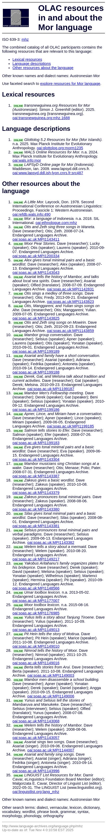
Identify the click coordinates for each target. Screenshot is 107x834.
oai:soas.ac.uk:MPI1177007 (35, 601)
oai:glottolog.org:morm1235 (60, 148)
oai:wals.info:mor (26, 160)
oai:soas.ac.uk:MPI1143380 (35, 509)
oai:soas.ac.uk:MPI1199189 (35, 351)
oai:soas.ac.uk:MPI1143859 (70, 331)
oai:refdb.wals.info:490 (31, 214)
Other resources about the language (42, 68)
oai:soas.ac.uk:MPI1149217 (35, 559)
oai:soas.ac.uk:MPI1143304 (35, 459)
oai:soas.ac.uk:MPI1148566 (35, 588)
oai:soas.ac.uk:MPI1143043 (35, 272)
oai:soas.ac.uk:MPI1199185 (70, 426)
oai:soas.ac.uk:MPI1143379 (35, 493)
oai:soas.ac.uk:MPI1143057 (35, 738)
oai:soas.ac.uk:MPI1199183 (35, 443)
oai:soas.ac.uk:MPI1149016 (35, 663)
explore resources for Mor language (70, 84)
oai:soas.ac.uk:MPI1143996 (35, 771)
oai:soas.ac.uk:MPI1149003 (50, 675)
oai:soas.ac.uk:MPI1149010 (35, 646)
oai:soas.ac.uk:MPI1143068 (35, 721)
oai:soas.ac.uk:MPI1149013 (35, 630)
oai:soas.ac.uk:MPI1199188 (35, 372)
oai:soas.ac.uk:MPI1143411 (35, 239)
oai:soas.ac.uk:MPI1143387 (35, 476)
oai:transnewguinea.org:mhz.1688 (41, 118)
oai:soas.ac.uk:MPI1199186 (35, 410)
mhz (25, 39)
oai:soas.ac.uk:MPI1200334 (35, 256)
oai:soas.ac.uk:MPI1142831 (70, 289)
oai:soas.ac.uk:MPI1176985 (35, 613)
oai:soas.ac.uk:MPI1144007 (50, 750)
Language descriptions (31, 64)
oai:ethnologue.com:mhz (56, 223)
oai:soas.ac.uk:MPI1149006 (50, 696)
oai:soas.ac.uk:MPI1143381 (35, 526)
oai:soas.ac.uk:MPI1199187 (50, 389)
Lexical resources (27, 59)
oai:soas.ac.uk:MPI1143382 (50, 542)
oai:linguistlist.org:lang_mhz (35, 792)
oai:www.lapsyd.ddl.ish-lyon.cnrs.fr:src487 (47, 173)
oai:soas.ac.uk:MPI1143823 (70, 302)
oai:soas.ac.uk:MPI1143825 (35, 318)
